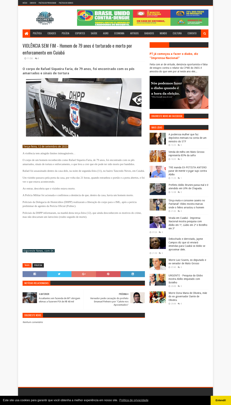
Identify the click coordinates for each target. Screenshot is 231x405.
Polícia (65, 33)
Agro (105, 33)
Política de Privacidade (47, 2)
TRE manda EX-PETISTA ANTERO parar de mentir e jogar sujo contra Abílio (188, 171)
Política (37, 33)
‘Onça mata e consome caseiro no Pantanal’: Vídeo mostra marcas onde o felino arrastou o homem (187, 204)
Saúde (94, 33)
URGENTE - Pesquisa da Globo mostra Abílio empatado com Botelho (186, 279)
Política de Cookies (66, 2)
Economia (119, 33)
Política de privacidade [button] (133, 400)
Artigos (134, 33)
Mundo (163, 33)
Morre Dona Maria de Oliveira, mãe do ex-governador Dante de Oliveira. (188, 296)
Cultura (177, 33)
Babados (149, 33)
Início (25, 2)
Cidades (51, 33)
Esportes (80, 33)
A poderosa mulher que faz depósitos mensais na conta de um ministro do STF (187, 138)
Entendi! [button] (221, 400)
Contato (33, 2)
